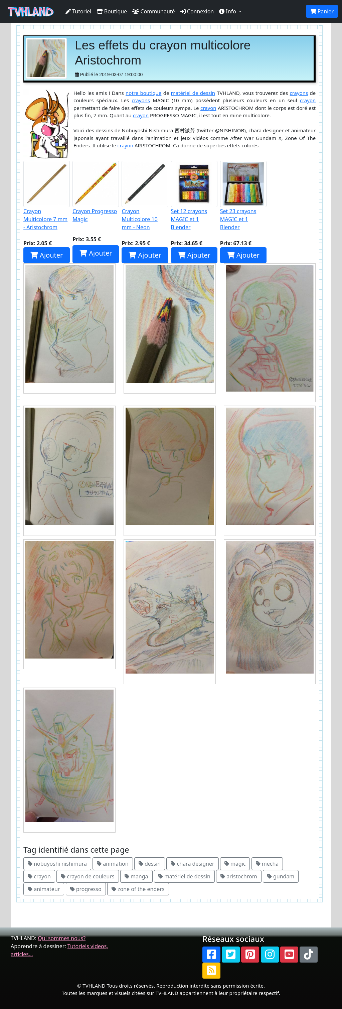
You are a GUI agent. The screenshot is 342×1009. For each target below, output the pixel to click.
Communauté (153, 11)
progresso (86, 889)
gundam (281, 876)
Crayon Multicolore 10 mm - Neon (145, 196)
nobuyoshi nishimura (57, 863)
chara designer (192, 863)
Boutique (112, 11)
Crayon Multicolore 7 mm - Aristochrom (46, 196)
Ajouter (46, 255)
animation (113, 863)
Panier (322, 11)
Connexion (197, 11)
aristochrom (238, 876)
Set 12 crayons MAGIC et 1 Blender (194, 196)
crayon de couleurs (88, 876)
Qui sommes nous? (62, 938)
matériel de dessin (193, 93)
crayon (308, 100)
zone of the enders (138, 889)
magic (235, 863)
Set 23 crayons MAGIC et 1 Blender (243, 196)
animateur (44, 889)
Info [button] (228, 11)
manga (136, 876)
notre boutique (143, 93)
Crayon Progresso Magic (95, 192)
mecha (267, 863)
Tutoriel (78, 11)
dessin (150, 863)
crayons (299, 93)
